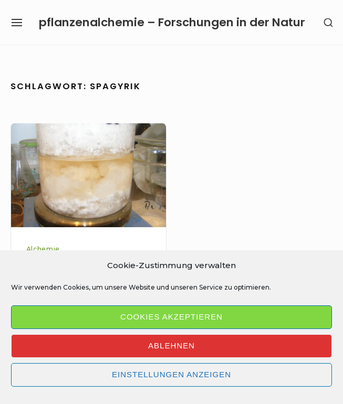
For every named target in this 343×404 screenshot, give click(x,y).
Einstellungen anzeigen (171, 374)
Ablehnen (171, 345)
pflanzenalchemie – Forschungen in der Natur (172, 22)
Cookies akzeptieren (171, 316)
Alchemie (43, 249)
